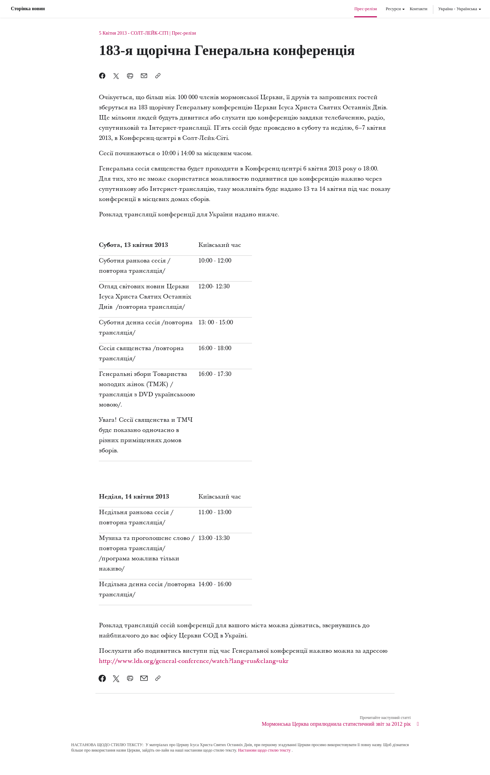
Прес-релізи (365, 8)
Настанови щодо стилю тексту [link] (264, 750)
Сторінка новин (28, 8)
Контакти (418, 8)
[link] (102, 678)
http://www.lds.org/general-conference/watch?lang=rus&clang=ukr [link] (194, 661)
